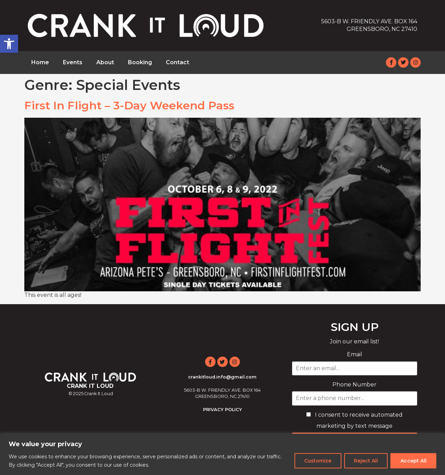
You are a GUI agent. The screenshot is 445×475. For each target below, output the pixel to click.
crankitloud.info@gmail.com (222, 377)
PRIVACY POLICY (222, 409)
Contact (177, 62)
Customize (316, 461)
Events (72, 62)
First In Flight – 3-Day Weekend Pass (129, 105)
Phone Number (354, 384)
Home (40, 62)
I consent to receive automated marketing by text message (354, 420)
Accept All (413, 461)
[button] (9, 44)
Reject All (365, 461)
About (105, 62)
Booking (140, 62)
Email (354, 354)
